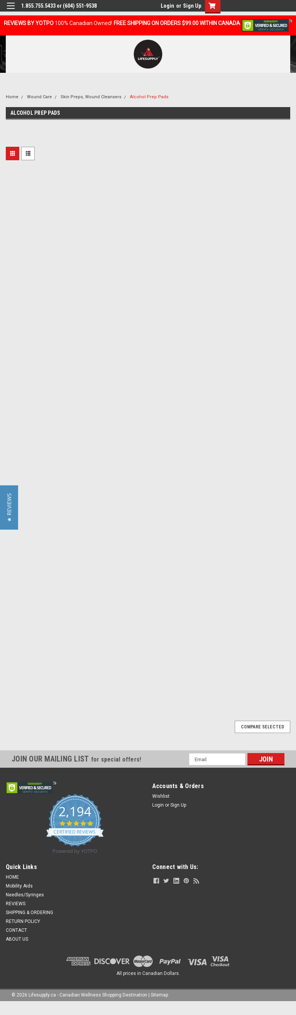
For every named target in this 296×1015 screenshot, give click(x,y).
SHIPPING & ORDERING (29, 912)
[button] (9, 507)
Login (167, 6)
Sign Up (192, 6)
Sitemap (159, 995)
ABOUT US (17, 939)
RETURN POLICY (23, 921)
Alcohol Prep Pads (149, 96)
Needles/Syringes (25, 895)
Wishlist (161, 796)
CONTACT (16, 930)
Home (12, 96)
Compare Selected (262, 727)
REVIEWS (15, 903)
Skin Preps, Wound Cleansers (91, 96)
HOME (12, 877)
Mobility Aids (19, 886)
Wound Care (39, 96)
